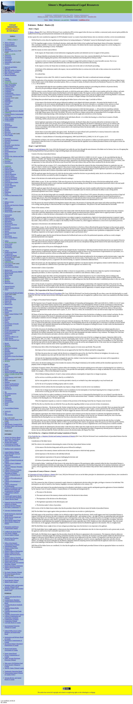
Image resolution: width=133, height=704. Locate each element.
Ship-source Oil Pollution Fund (14, 663)
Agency (7, 47)
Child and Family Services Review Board (12, 454)
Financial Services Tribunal (12, 505)
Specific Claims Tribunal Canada (14, 668)
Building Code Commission (13, 449)
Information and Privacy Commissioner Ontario (12, 527)
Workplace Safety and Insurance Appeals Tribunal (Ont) (14, 586)
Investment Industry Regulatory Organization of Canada (14, 644)
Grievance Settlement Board (13, 510)
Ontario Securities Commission (14, 566)
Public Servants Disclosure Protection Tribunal (12, 659)
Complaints (8, 91)
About (51, 20)
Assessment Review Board (12, 445)
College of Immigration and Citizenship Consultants (13, 617)
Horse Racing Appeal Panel (12, 520)
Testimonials (74, 20)
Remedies (7, 351)
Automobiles (8, 62)
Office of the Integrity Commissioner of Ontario (12, 543)
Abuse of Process (10, 42)
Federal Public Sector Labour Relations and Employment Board (13, 632)
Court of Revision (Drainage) (13, 497)
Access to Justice (9, 44)
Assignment (8, 57)
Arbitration (8, 55)
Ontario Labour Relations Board (14, 559)
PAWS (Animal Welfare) (12, 314)
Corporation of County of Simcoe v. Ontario (42, 474)
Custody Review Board (11, 499)
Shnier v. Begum (34, 32)
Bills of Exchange (10, 73)
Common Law (9, 88)
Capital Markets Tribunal (12, 452)
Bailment (7, 68)
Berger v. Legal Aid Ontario (38, 149)
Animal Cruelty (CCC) (11, 51)
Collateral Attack (9, 86)
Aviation (7, 64)
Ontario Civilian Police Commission (11, 548)
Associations (8, 59)
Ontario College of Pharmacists (14, 551)
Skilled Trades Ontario (11, 582)
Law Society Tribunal (11, 533)
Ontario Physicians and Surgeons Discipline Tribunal (14, 563)
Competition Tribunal (11, 621)
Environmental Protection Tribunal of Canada (12, 626)
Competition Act (9, 90)
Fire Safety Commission (12, 507)
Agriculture (8, 49)
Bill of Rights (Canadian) (12, 72)
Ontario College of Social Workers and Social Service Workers (13, 554)
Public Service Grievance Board (14, 577)
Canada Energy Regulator (12, 600)
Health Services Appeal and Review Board (13, 517)
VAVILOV (8, 411)
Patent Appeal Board (11, 653)
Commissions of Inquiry (12, 619)
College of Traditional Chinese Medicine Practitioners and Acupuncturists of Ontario (13, 489)
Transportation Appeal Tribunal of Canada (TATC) (14, 673)
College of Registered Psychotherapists (11, 485)
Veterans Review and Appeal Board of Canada (13, 678)
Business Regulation (10, 75)
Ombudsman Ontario (11, 546)
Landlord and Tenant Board (12, 531)
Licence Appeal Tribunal (12, 535)
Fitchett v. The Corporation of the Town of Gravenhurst (46, 293)
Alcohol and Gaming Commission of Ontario (11, 443)
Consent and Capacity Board (13, 496)
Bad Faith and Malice (11, 67)
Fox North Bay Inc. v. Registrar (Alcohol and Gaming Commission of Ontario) (52, 436)
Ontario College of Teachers (13, 557)
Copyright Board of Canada (13, 622)
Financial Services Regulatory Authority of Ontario (13, 503)
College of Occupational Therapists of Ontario (12, 472)
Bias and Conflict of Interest (13, 70)
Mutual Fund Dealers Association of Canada (11, 649)
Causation (7, 80)
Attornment (8, 60)
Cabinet (7, 78)
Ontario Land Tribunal (11, 561)
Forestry (7, 189)
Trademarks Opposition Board (13, 671)
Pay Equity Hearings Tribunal (13, 572)
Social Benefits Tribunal (12, 580)
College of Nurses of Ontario (13, 470)
